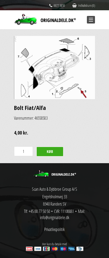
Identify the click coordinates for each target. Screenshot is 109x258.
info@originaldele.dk (54, 217)
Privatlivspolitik (54, 229)
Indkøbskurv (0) (83, 5)
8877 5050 (57, 5)
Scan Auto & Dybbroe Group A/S (54, 189)
